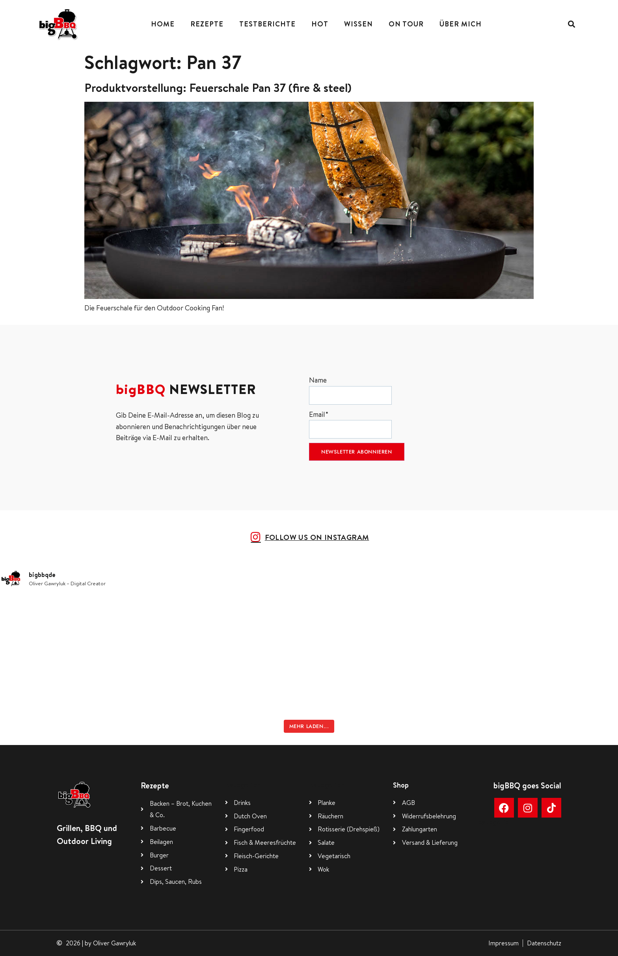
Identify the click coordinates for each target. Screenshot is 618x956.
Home (163, 24)
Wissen (358, 24)
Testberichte (267, 24)
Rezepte (206, 24)
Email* (350, 424)
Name (350, 390)
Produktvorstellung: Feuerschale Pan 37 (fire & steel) (218, 87)
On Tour (406, 24)
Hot (319, 24)
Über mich (460, 24)
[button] (571, 23)
